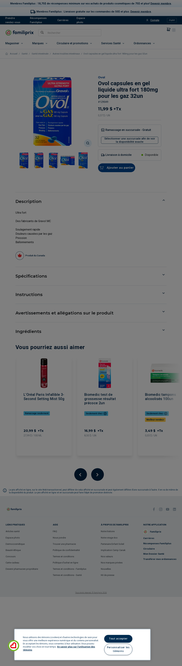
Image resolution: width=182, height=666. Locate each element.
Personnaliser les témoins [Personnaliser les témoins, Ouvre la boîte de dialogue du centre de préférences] (118, 649)
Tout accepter (118, 638)
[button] (13, 645)
